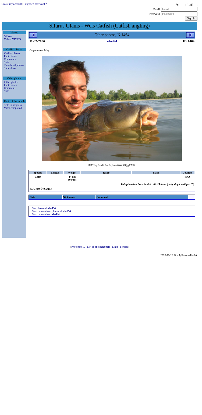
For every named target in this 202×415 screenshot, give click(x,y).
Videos (8, 36)
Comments (10, 59)
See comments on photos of (51, 211)
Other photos (11, 82)
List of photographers (99, 246)
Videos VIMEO (12, 39)
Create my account (12, 3)
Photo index (10, 56)
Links (115, 246)
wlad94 (112, 41)
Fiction (124, 246)
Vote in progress (13, 104)
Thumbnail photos (14, 65)
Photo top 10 (78, 246)
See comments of (45, 214)
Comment (9, 88)
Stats (6, 62)
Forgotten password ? (35, 3)
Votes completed (13, 107)
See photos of (44, 208)
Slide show (10, 68)
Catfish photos (12, 53)
